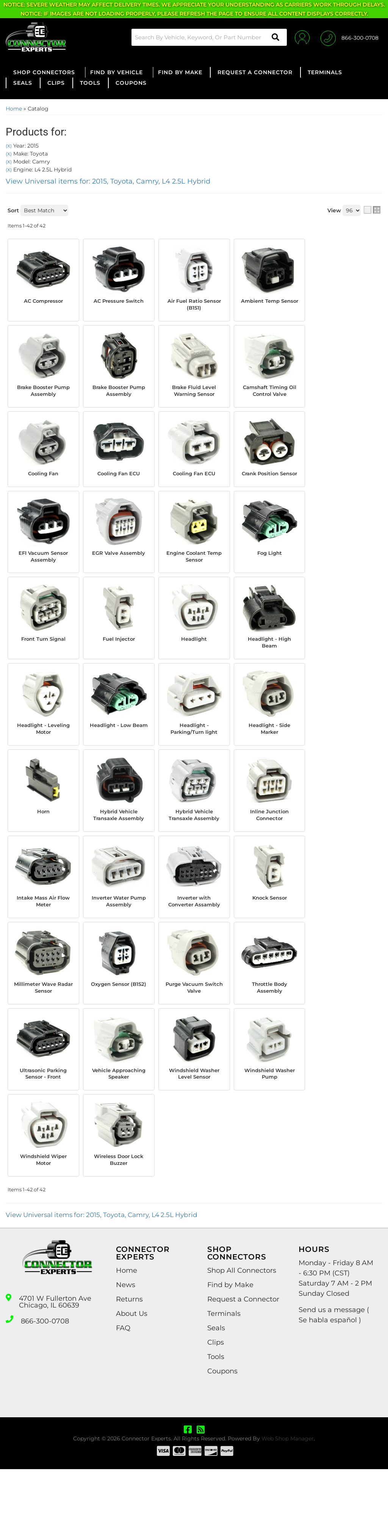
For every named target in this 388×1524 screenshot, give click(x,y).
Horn (43, 832)
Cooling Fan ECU (119, 478)
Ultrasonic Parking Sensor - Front (43, 1116)
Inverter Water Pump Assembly (118, 932)
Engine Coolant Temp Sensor (194, 570)
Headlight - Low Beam (119, 747)
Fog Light (270, 566)
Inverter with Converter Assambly (194, 936)
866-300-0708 (45, 1375)
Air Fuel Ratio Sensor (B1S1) (194, 305)
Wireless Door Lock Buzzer (119, 1212)
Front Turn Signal (43, 654)
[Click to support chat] (349, 37)
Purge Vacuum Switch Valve (194, 1028)
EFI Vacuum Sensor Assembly (43, 570)
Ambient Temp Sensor (269, 305)
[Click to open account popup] (298, 37)
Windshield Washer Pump (269, 1116)
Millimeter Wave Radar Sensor (43, 1028)
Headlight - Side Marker (269, 747)
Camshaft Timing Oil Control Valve (269, 394)
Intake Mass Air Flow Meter (43, 932)
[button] (203, 37)
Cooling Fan (43, 478)
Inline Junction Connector (269, 836)
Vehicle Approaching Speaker (118, 1120)
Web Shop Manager (287, 1493)
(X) (9, 146)
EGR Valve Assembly (119, 570)
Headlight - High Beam (270, 658)
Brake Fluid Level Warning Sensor (194, 394)
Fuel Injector (118, 654)
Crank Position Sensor (269, 482)
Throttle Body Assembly (269, 1028)
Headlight (194, 654)
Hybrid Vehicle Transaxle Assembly (119, 840)
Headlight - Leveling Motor (43, 747)
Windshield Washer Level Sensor (194, 1120)
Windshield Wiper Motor (43, 1212)
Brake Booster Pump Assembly (43, 394)
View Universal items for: (108, 181)
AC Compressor (43, 301)
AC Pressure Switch (119, 305)
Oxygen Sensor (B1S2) (118, 1028)
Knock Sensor (269, 928)
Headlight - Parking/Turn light (194, 747)
